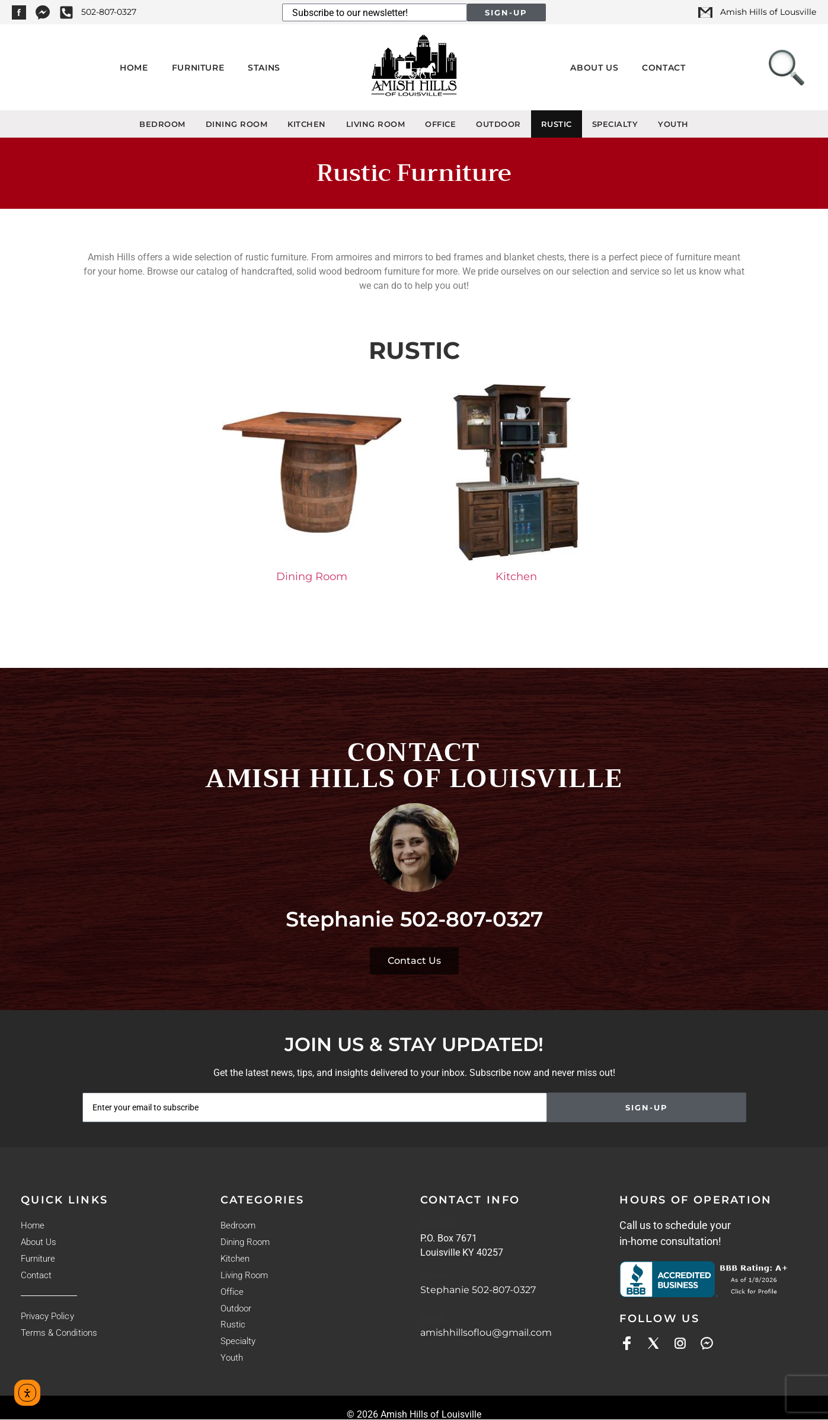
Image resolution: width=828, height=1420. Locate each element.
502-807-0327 (471, 919)
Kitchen (306, 124)
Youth (673, 124)
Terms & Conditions (59, 1332)
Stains (264, 67)
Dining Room (237, 124)
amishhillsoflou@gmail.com (486, 1332)
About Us (594, 67)
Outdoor (498, 124)
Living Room (375, 124)
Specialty (615, 124)
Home (134, 67)
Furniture (198, 67)
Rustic (556, 124)
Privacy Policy (47, 1316)
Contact (663, 67)
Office (440, 124)
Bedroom (162, 124)
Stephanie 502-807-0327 (478, 1289)
